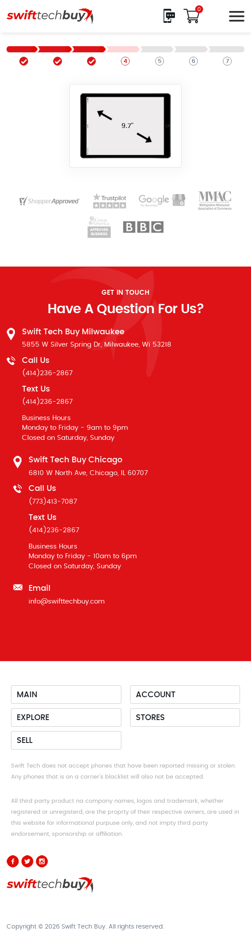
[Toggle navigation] (234, 16)
